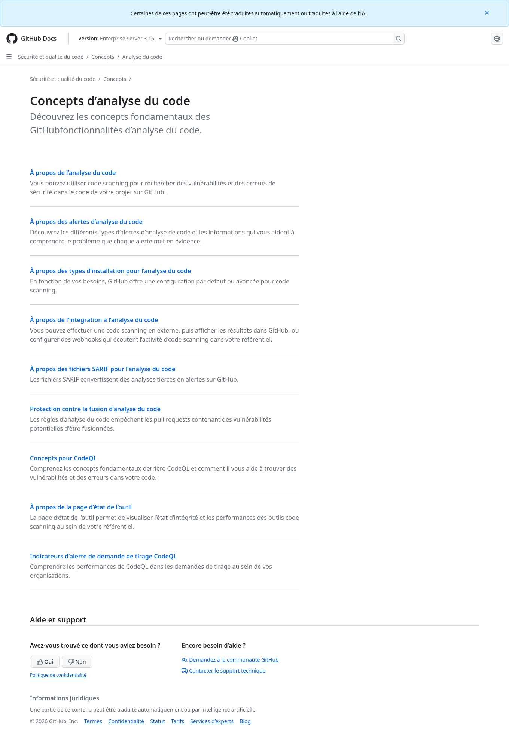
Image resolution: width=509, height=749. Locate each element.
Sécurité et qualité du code (50, 56)
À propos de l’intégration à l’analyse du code (94, 320)
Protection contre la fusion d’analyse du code (95, 409)
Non (77, 661)
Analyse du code (142, 56)
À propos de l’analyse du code (73, 173)
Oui (45, 661)
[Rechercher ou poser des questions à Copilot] (285, 39)
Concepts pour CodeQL (63, 458)
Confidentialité (126, 721)
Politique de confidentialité (58, 675)
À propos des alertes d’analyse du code (86, 222)
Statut (157, 721)
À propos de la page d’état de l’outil (81, 507)
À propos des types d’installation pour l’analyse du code (110, 271)
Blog (245, 721)
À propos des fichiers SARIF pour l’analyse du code (103, 369)
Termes (93, 721)
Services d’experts (212, 721)
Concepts (102, 56)
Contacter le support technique (223, 670)
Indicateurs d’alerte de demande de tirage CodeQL (103, 556)
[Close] (488, 12)
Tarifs (177, 721)
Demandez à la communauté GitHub (230, 659)
